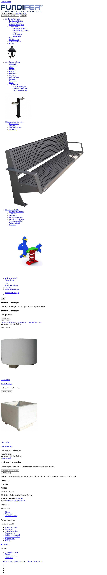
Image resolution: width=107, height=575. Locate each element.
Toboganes (12, 213)
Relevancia (6, 320)
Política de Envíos (11, 527)
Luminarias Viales (15, 23)
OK (3, 298)
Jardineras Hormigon (20, 88)
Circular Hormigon (6, 384)
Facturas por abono (11, 556)
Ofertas (7, 512)
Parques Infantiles (12, 210)
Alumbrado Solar (15, 41)
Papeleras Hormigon (20, 90)
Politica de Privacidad (12, 535)
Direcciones (9, 558)
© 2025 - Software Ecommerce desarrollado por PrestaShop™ (22, 561)
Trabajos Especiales (11, 278)
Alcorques (12, 64)
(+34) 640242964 (20, 13)
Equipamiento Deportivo (14, 122)
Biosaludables (14, 124)
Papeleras (12, 73)
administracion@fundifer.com (16, 500)
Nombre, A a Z (26, 322)
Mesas (11, 83)
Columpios (13, 215)
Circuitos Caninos (15, 127)
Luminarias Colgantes (16, 25)
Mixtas (15, 32)
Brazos (11, 38)
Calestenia (12, 129)
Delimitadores (14, 77)
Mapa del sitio (10, 539)
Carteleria (12, 225)
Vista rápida (5, 380)
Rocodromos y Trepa (16, 217)
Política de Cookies (11, 531)
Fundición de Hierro (20, 28)
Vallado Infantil (14, 223)
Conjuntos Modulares (16, 219)
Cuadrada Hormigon (7, 446)
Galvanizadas (17, 34)
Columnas (13, 27)
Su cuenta (5, 544)
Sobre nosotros (10, 533)
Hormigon (13, 85)
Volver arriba (6, 458)
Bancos (11, 68)
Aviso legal (9, 529)
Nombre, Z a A (37, 322)
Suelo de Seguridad (15, 221)
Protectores (13, 81)
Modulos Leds (14, 40)
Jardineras (12, 75)
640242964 (19, 498)
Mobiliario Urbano (12, 62)
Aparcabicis (13, 66)
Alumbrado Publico (12, 19)
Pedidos (7, 554)
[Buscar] (10, 15)
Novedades (8, 514)
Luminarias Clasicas (16, 21)
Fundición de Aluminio (21, 30)
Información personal (12, 552)
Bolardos (12, 70)
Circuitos (12, 126)
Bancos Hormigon (19, 86)
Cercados (12, 79)
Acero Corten (9, 280)
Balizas (11, 43)
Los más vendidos (7, 322)
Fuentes (11, 71)
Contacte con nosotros (12, 537)
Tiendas (7, 540)
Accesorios (17, 36)
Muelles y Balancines (16, 212)
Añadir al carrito (6, 391)
